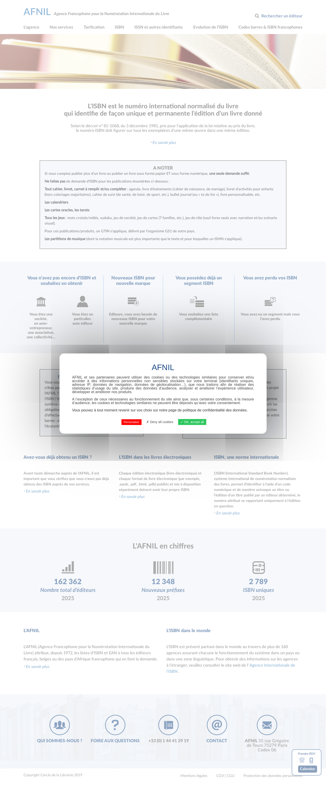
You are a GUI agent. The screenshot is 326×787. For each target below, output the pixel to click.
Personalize (131, 422)
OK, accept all (192, 422)
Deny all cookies (159, 422)
